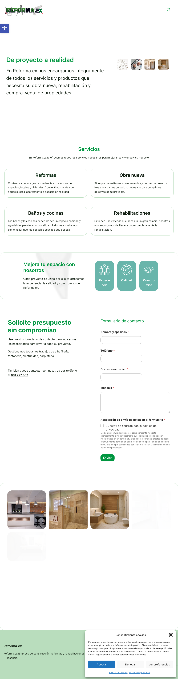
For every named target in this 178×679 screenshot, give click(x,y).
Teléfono (107, 360)
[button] (4, 28)
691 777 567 (19, 384)
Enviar (107, 467)
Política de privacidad (139, 672)
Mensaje (107, 397)
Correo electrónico (114, 379)
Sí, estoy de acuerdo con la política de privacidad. (131, 437)
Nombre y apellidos (114, 341)
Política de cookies (118, 672)
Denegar (130, 664)
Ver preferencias (159, 664)
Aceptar (102, 664)
